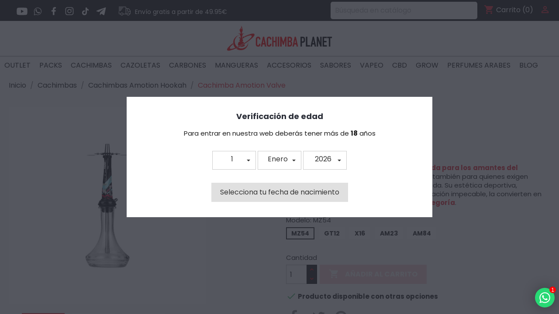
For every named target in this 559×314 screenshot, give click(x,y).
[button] (234, 160)
